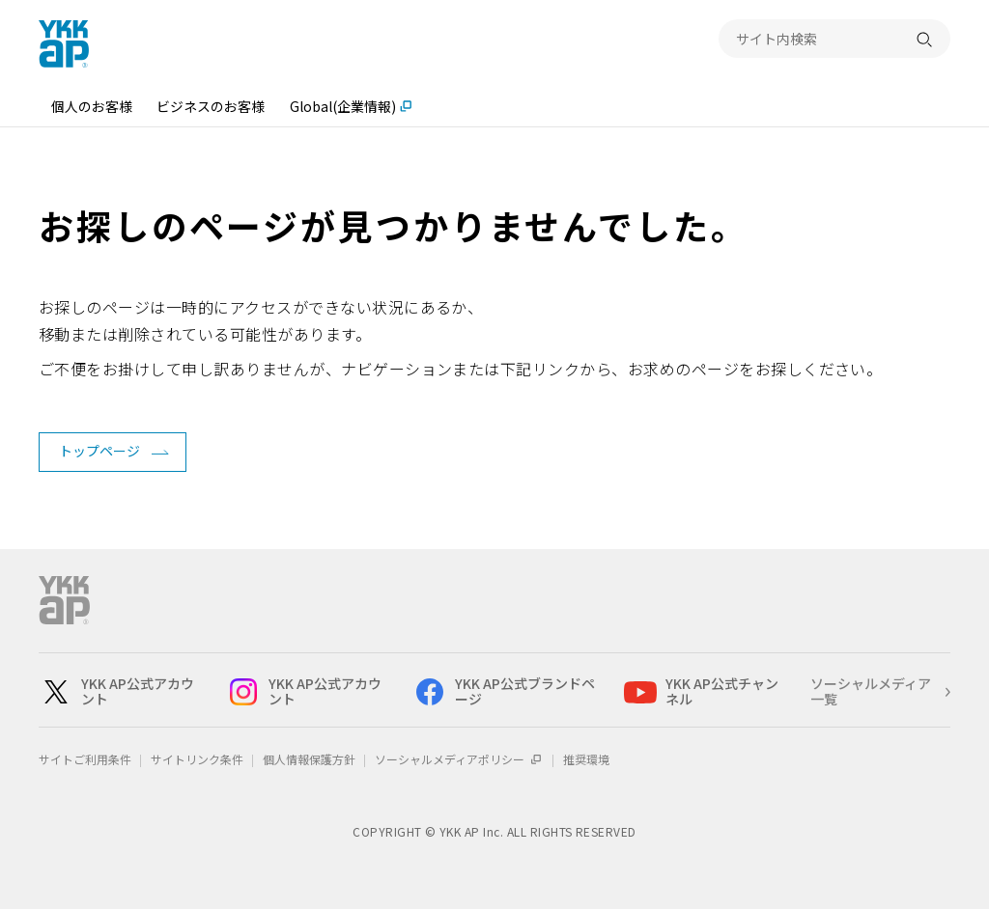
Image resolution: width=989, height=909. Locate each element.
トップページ (99, 450)
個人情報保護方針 (309, 759)
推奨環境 (586, 759)
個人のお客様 (91, 106)
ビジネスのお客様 (210, 106)
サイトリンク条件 (197, 759)
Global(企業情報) (343, 106)
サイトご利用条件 (85, 759)
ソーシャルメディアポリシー (459, 759)
